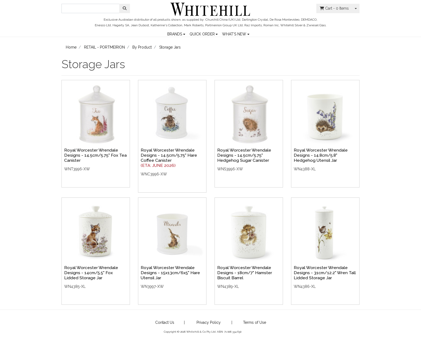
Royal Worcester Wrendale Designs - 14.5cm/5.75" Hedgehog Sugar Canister (244, 155)
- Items (334, 8)
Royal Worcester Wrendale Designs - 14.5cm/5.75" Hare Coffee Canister (169, 155)
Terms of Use (254, 322)
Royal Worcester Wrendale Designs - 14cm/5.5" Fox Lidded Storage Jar (91, 272)
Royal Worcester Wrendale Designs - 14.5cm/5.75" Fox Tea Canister (95, 155)
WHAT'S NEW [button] (234, 33)
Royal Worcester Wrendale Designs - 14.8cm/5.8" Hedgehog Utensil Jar (321, 155)
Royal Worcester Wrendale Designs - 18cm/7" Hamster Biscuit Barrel (244, 272)
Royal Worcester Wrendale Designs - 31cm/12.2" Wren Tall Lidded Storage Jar (325, 272)
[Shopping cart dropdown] (356, 8)
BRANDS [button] (174, 33)
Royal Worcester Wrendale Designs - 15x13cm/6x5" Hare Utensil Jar (170, 272)
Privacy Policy (209, 322)
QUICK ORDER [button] (202, 33)
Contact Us (164, 322)
